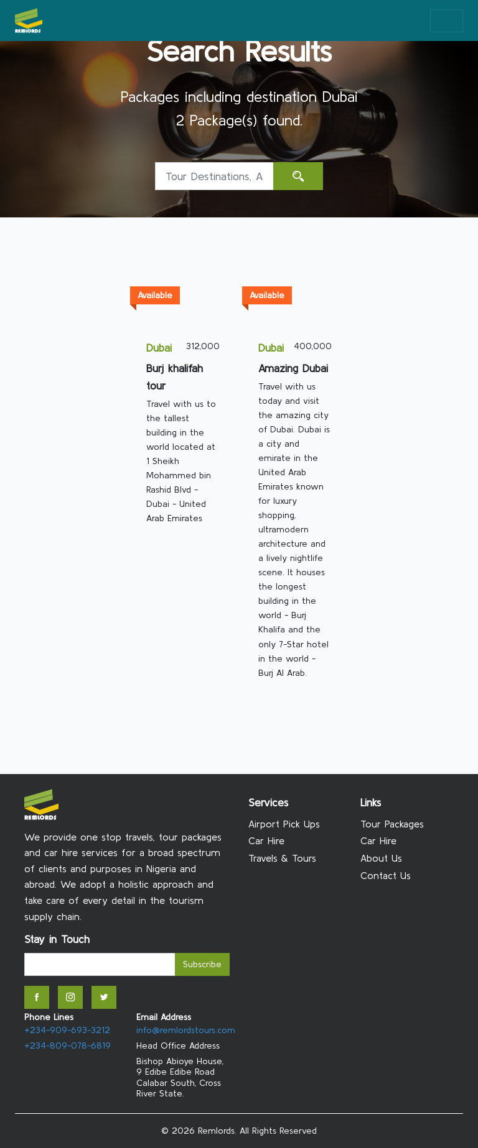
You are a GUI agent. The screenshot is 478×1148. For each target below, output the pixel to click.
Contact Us (385, 875)
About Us (381, 857)
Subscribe (202, 964)
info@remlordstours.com (185, 1030)
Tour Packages (392, 823)
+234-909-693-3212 (67, 1030)
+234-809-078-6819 (67, 1045)
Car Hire (266, 840)
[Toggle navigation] (446, 20)
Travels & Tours (282, 857)
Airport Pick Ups (284, 823)
